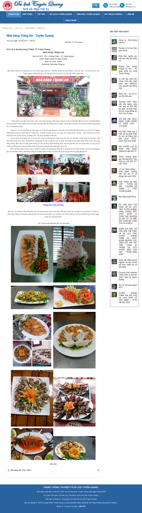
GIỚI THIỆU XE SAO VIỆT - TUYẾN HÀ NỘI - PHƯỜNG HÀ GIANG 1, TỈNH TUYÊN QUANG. (128, 186)
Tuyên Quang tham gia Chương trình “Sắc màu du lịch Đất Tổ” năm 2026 (128, 160)
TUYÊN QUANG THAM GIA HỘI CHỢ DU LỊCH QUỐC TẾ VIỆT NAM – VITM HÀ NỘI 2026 (128, 298)
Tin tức (42, 14)
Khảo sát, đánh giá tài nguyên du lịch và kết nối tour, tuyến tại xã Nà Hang (128, 263)
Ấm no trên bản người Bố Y (128, 286)
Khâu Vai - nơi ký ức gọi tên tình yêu (128, 95)
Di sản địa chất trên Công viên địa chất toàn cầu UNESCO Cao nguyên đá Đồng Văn (128, 83)
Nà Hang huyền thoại (127, 197)
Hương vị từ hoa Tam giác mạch (128, 49)
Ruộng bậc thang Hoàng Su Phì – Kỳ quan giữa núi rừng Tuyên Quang (128, 70)
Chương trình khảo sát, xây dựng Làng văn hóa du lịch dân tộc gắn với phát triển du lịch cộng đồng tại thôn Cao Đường (128, 108)
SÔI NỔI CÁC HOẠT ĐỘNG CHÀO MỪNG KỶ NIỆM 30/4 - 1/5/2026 (128, 122)
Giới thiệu (28, 14)
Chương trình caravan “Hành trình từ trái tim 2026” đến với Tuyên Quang (128, 276)
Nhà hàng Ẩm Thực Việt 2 (19, 470)
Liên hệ (130, 14)
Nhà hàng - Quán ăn (35, 28)
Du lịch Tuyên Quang (62, 14)
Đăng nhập (71, 20)
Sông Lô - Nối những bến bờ (128, 41)
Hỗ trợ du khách (114, 14)
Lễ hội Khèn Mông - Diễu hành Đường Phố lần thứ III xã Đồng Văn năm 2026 (128, 172)
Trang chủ (13, 14)
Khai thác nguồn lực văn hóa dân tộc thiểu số (128, 58)
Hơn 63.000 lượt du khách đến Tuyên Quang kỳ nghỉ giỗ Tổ (128, 148)
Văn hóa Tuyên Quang (89, 14)
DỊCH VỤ (18, 28)
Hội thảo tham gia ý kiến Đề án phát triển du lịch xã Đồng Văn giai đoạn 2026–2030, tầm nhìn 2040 (128, 136)
